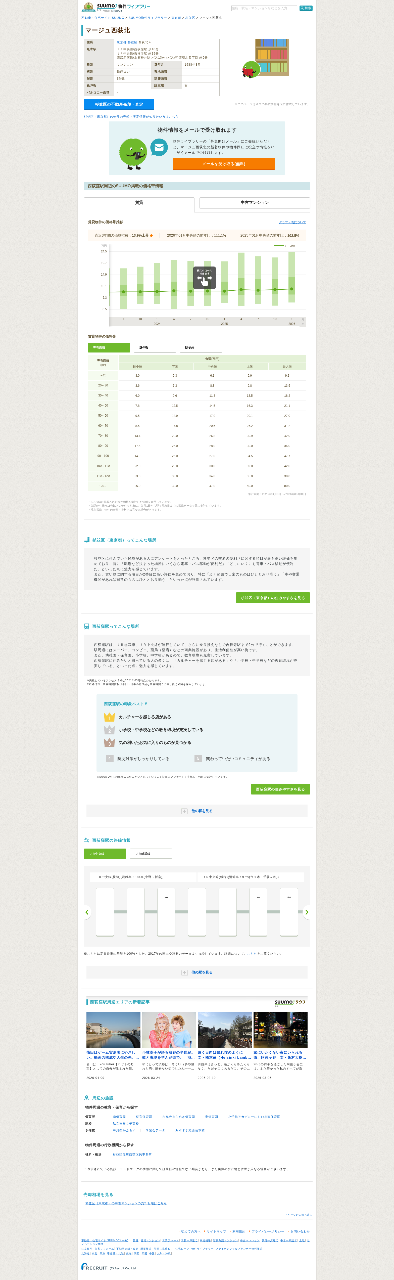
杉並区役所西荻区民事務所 (132, 1154)
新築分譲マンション (225, 1240)
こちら (252, 953)
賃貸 (135, 1240)
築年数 (143, 347)
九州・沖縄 (164, 1253)
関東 (102, 1253)
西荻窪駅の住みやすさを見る (280, 789)
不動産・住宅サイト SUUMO (102, 18)
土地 (302, 1240)
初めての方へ (191, 1231)
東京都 (176, 18)
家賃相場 (205, 1240)
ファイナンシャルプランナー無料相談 (239, 1248)
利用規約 (238, 1231)
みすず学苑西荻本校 (190, 1130)
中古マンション (250, 1240)
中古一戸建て (288, 1240)
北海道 (85, 1253)
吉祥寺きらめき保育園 (178, 1117)
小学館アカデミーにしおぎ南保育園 (254, 1117)
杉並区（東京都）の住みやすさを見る (273, 598)
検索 (308, 8)
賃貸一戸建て (189, 1240)
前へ (87, 912)
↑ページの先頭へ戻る (299, 1214)
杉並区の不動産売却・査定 (119, 104)
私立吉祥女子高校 (126, 1123)
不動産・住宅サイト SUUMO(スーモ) (104, 1240)
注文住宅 (86, 1248)
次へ (306, 912)
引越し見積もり (163, 1248)
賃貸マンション (150, 1240)
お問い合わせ (300, 1231)
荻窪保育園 (144, 1117)
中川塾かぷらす (124, 1130)
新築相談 (146, 1248)
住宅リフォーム (104, 1248)
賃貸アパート (170, 1240)
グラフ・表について (292, 222)
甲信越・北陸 (115, 1253)
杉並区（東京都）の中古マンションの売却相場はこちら (126, 1203)
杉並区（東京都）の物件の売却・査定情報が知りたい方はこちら (131, 116)
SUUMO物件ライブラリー (148, 18)
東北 (94, 1253)
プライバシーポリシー (268, 1231)
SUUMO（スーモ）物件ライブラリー (115, 7)
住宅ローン (182, 1248)
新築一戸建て (270, 1240)
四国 (144, 1253)
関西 (136, 1253)
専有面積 (99, 347)
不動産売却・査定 (127, 1248)
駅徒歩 (189, 347)
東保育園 (211, 1117)
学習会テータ (155, 1130)
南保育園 (119, 1117)
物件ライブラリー (202, 1248)
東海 (129, 1253)
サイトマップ (216, 1231)
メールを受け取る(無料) (223, 164)
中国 (152, 1253)
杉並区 (190, 18)
